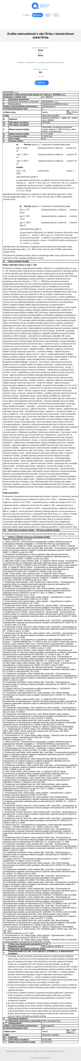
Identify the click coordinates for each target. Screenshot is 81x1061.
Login (47, 15)
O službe (26, 15)
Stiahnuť (41, 83)
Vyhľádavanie (55, 15)
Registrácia (37, 15)
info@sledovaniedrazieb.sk (56, 1051)
